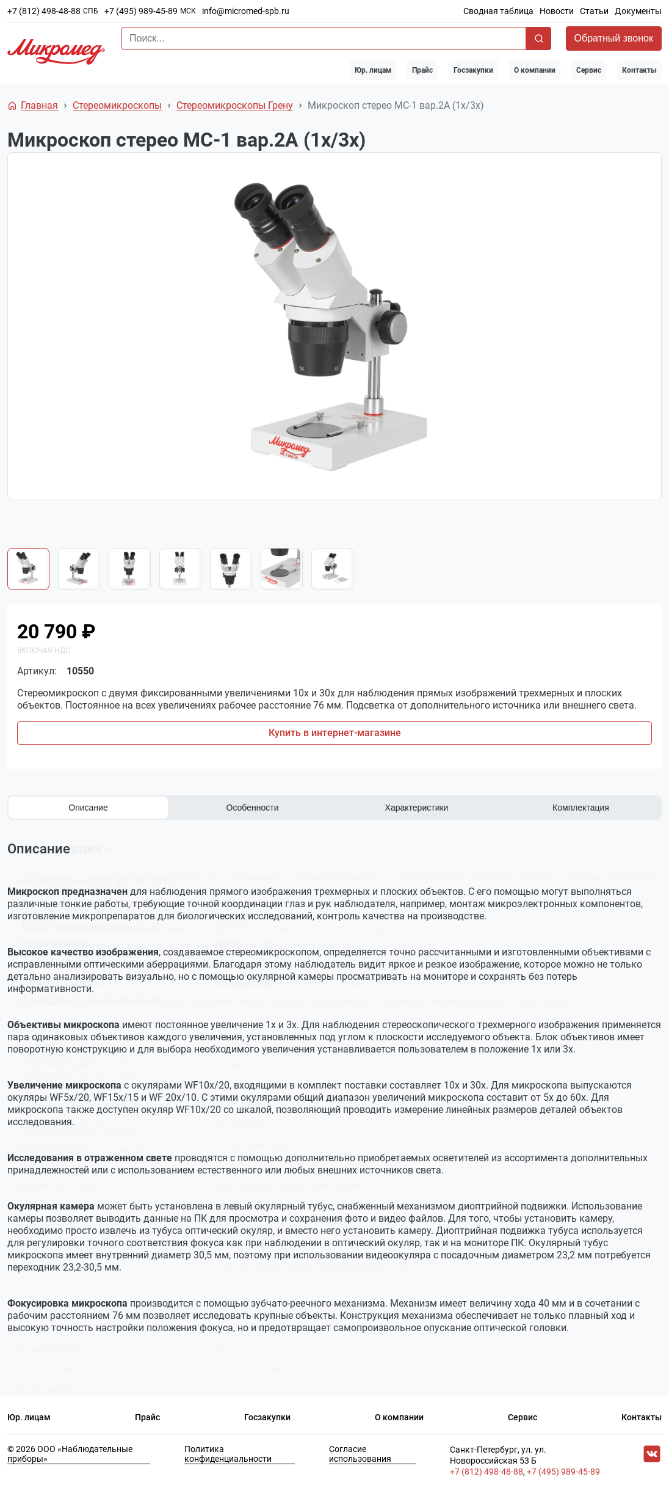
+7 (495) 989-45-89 (141, 11)
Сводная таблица (498, 11)
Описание (87, 807)
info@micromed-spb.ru (245, 11)
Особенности (252, 807)
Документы (638, 11)
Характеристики (417, 807)
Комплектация (580, 807)
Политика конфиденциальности (228, 1452)
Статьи (594, 11)
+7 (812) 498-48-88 (44, 11)
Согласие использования (360, 1452)
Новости (557, 11)
